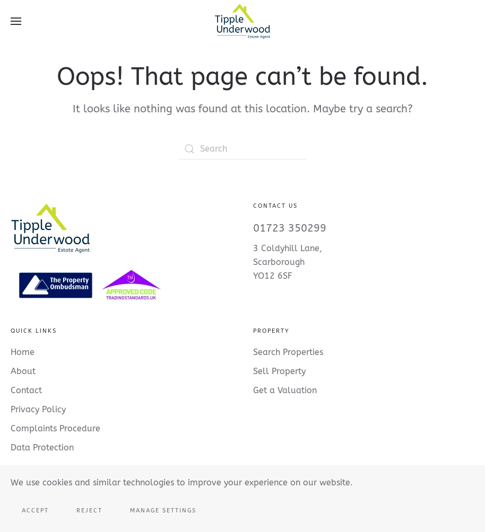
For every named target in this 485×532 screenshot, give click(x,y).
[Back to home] (242, 21)
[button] (16, 21)
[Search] (242, 148)
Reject (89, 510)
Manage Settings (163, 510)
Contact (26, 390)
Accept (35, 510)
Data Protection (42, 447)
